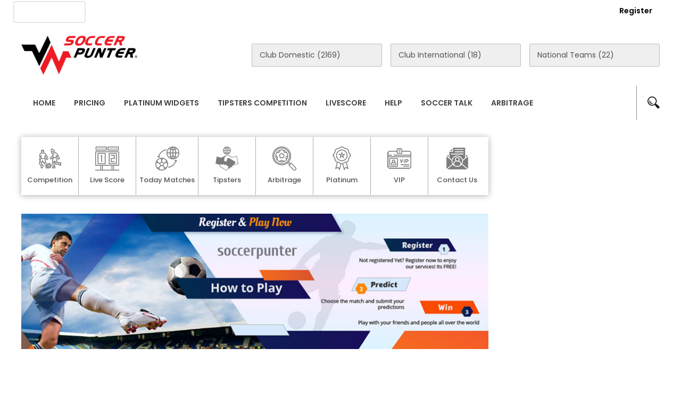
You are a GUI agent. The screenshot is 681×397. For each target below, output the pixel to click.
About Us (121, 11)
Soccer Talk (446, 103)
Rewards (324, 11)
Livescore (346, 103)
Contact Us (266, 11)
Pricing (89, 103)
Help (393, 103)
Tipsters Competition (262, 103)
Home (44, 103)
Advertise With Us (192, 11)
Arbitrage (512, 103)
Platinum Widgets (161, 103)
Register (635, 10)
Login (577, 10)
